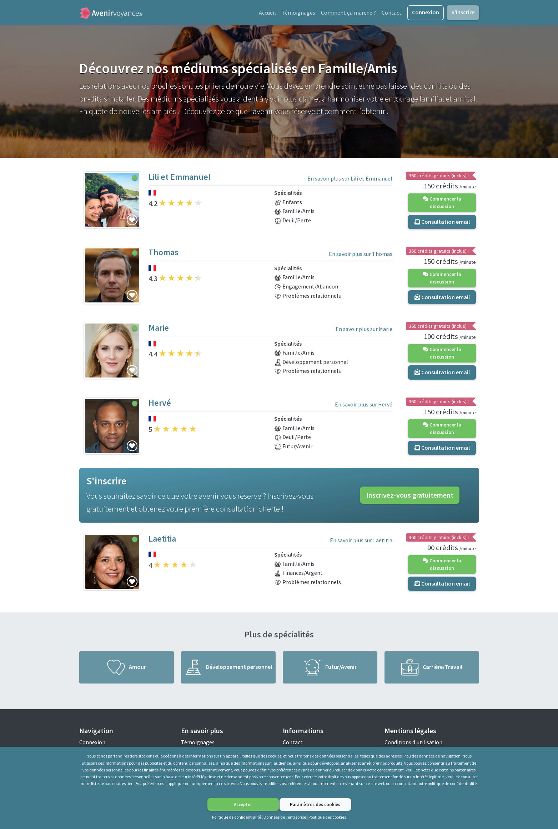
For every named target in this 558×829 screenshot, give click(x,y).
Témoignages (298, 13)
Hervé (160, 404)
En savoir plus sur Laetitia (361, 542)
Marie (159, 329)
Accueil (267, 13)
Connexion (425, 12)
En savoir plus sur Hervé (363, 406)
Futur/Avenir (330, 669)
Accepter (243, 804)
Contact (392, 13)
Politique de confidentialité (236, 817)
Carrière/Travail (431, 669)
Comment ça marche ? (348, 13)
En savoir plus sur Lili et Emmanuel (349, 180)
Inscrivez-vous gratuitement (409, 497)
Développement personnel (228, 669)
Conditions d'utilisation (413, 743)
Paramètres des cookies (315, 804)
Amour (126, 669)
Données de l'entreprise (284, 817)
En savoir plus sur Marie (364, 331)
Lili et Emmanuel (180, 178)
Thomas (164, 254)
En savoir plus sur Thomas (360, 255)
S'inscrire (462, 12)
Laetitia (162, 540)
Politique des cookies (327, 817)
